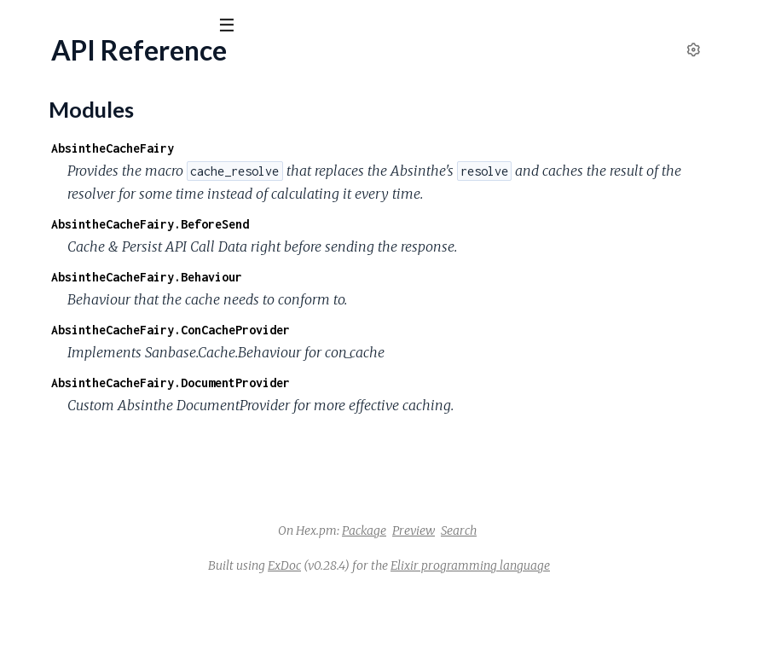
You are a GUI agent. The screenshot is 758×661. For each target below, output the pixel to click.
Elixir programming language (598, 634)
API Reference (56, 172)
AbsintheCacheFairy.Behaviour (402, 323)
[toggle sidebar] (231, 27)
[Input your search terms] (128, 24)
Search (587, 599)
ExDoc (412, 634)
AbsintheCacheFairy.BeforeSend (406, 247)
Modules (102, 119)
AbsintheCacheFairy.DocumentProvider (426, 428)
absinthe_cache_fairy (100, 67)
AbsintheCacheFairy (368, 148)
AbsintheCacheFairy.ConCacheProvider (426, 375)
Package (492, 599)
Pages (37, 119)
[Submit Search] (25, 25)
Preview (541, 599)
